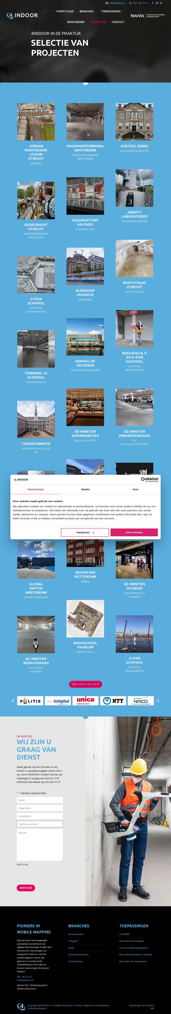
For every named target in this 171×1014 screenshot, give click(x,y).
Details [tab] (85, 489)
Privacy (78, 1005)
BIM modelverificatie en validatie (135, 954)
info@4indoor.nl (115, 3)
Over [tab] (136, 489)
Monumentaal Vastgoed (131, 940)
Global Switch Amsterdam (36, 588)
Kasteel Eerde (134, 146)
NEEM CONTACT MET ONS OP (85, 684)
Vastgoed (73, 940)
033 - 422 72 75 (138, 3)
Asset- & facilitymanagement (133, 947)
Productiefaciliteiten (78, 954)
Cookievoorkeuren (36, 1008)
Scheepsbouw (75, 961)
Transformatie (36, 444)
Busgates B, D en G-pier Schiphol (134, 357)
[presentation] (42, 874)
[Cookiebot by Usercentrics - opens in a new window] (143, 479)
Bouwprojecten (76, 934)
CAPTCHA (22, 864)
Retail (71, 947)
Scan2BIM (124, 934)
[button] (13, 698)
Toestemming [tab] (35, 489)
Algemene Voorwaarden (96, 1005)
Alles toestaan (134, 532)
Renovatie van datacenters (133, 961)
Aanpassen (85, 532)
